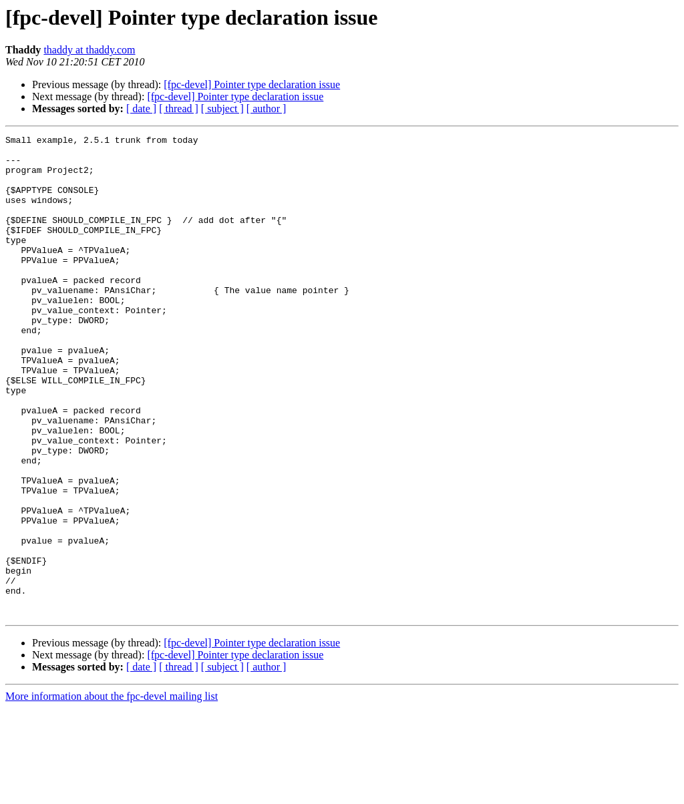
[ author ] (266, 108)
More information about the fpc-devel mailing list (111, 792)
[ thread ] (178, 108)
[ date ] (141, 108)
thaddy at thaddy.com (89, 49)
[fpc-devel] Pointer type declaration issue (252, 84)
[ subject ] (222, 108)
